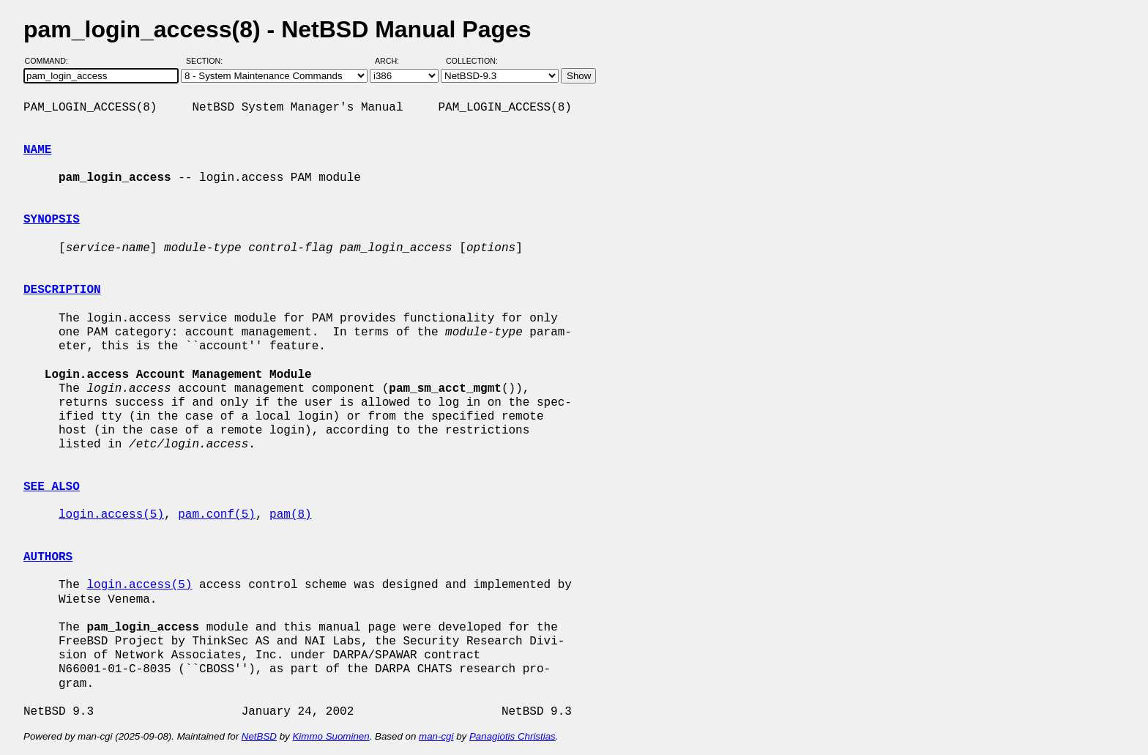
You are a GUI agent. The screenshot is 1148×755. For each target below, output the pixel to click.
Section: (207, 60)
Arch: (393, 60)
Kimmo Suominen (330, 736)
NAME (37, 150)
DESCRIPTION (62, 290)
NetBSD (259, 736)
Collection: (472, 60)
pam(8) (290, 515)
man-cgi (436, 736)
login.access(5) (111, 515)
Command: (51, 60)
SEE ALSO (51, 487)
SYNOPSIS (51, 220)
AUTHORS (47, 557)
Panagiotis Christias (512, 736)
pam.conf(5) (217, 515)
